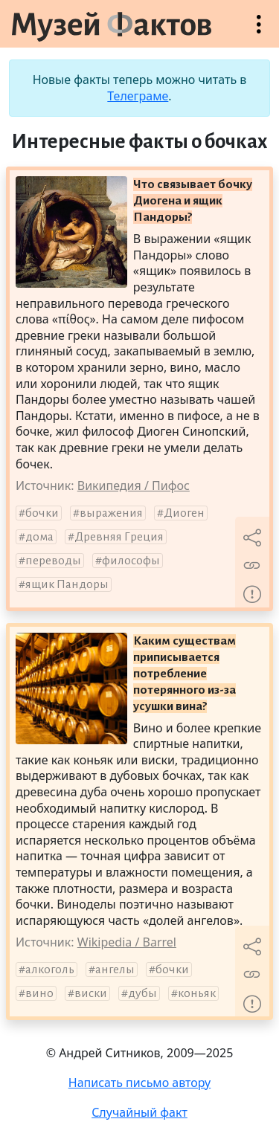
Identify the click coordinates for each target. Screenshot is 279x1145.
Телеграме (137, 96)
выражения (111, 513)
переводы (53, 560)
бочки (42, 513)
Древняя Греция (119, 537)
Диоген (184, 513)
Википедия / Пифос (133, 485)
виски (90, 993)
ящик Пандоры (67, 584)
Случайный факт (139, 1112)
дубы (142, 993)
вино (39, 993)
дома (39, 537)
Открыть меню (259, 31)
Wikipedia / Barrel (126, 942)
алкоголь (49, 969)
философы (131, 560)
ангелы (115, 969)
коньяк (197, 993)
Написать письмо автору (139, 1082)
